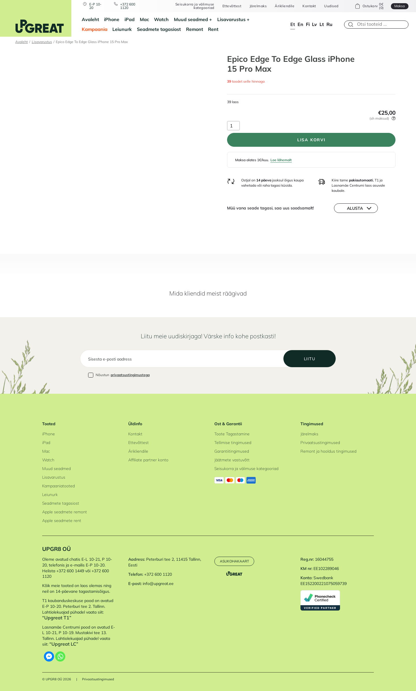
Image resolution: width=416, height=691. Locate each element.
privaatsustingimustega (130, 375)
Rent (213, 29)
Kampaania (94, 29)
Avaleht (90, 19)
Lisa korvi (311, 139)
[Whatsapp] (60, 656)
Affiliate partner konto (148, 459)
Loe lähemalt (281, 160)
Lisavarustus (231, 19)
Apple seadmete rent (61, 520)
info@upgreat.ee (158, 583)
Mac (144, 19)
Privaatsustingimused (320, 442)
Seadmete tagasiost (159, 29)
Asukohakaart (234, 561)
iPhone (111, 19)
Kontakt (309, 6)
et (292, 24)
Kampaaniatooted (58, 485)
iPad (130, 19)
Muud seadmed (191, 19)
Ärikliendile (284, 6)
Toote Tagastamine (232, 433)
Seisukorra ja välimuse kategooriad (194, 6)
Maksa (399, 6)
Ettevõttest (231, 6)
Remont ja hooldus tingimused (328, 451)
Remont (194, 29)
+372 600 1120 (127, 6)
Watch (161, 19)
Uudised (331, 6)
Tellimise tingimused (232, 442)
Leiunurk (122, 29)
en (300, 24)
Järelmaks (258, 6)
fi (308, 24)
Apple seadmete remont (64, 511)
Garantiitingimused (231, 451)
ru (329, 24)
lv (314, 24)
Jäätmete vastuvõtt (232, 459)
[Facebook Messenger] (49, 656)
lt (322, 24)
